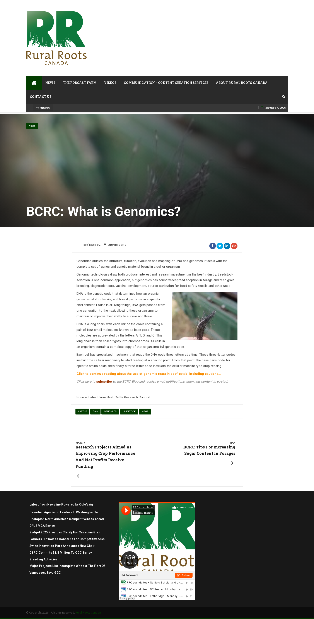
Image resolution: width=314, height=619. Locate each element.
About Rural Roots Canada (242, 83)
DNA (95, 411)
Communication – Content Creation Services (166, 83)
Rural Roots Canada (88, 612)
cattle (82, 411)
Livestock (129, 411)
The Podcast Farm (80, 83)
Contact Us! (41, 97)
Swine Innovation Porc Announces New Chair (62, 546)
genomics (110, 411)
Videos (110, 83)
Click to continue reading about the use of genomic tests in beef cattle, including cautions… (149, 374)
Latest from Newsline (45, 504)
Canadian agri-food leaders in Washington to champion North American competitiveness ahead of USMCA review (66, 519)
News (50, 83)
